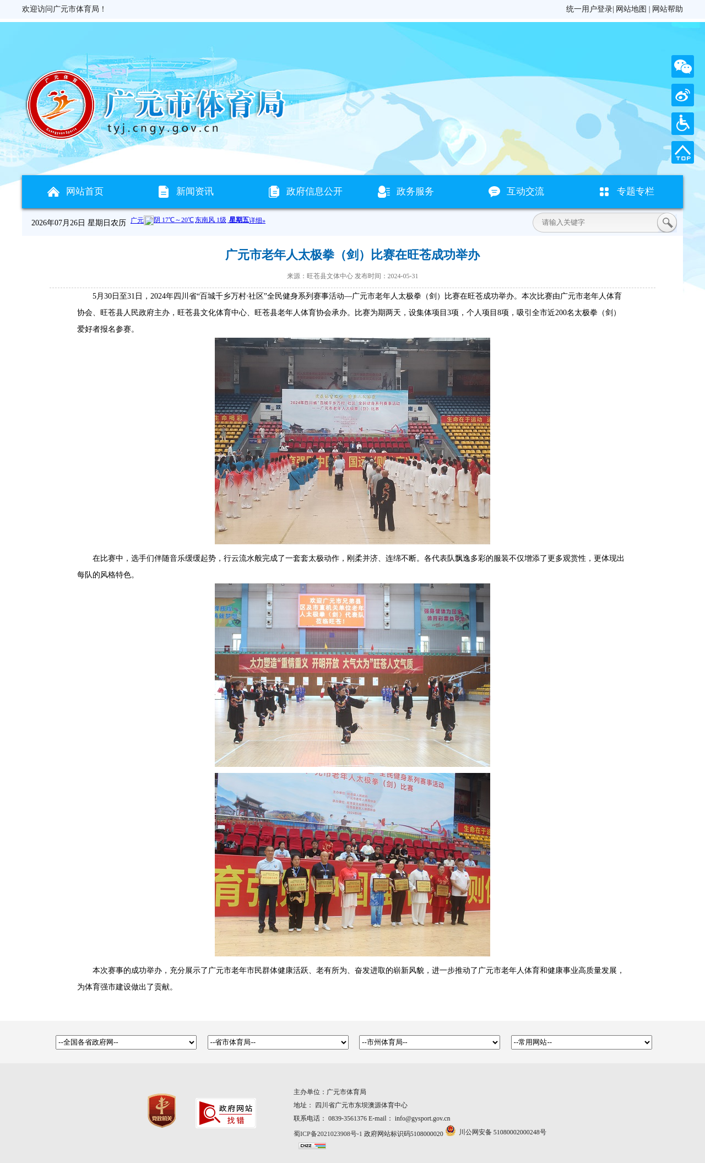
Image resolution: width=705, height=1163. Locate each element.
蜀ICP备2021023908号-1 (328, 1134)
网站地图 (631, 9)
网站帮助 (667, 9)
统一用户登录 (589, 9)
